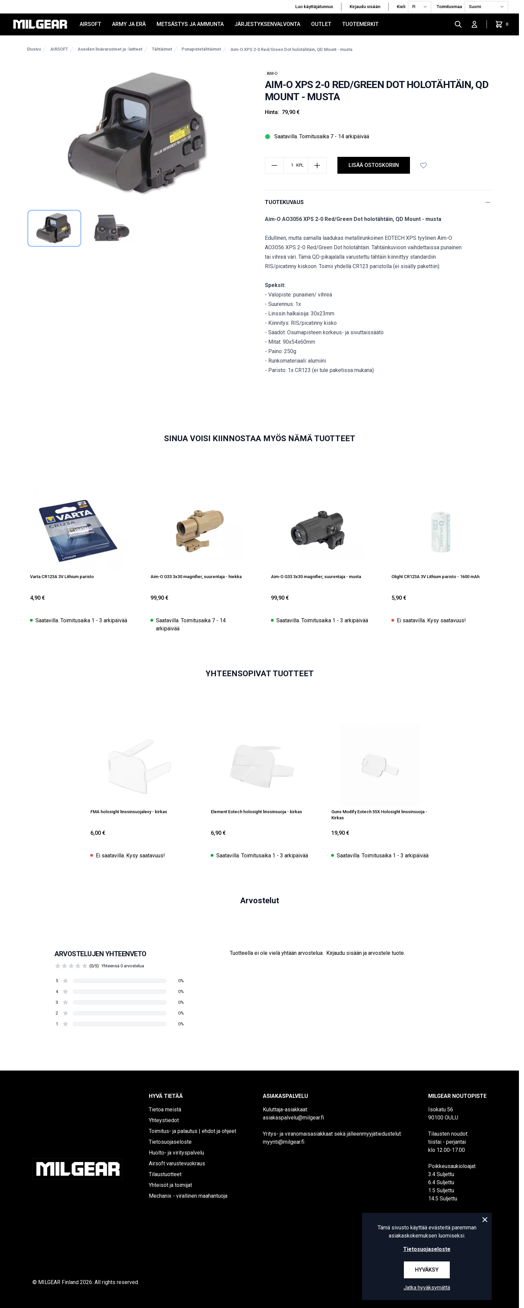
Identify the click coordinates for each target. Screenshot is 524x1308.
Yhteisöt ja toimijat (170, 1185)
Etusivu (34, 49)
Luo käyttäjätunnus (314, 6)
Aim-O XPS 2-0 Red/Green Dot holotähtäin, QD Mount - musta (291, 49)
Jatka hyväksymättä (427, 1287)
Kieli (401, 6)
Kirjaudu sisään (365, 6)
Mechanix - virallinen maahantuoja (188, 1196)
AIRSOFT (90, 24)
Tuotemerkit (360, 24)
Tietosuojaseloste (170, 1142)
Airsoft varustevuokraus (177, 1163)
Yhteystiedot (164, 1120)
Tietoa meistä (165, 1109)
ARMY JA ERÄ (129, 24)
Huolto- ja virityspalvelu (176, 1152)
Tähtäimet (162, 49)
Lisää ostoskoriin (374, 165)
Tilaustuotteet (165, 1174)
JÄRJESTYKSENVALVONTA (267, 24)
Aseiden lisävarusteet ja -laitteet (110, 49)
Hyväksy (427, 1270)
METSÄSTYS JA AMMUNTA (190, 24)
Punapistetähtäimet (201, 49)
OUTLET (321, 24)
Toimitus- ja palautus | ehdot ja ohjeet (192, 1131)
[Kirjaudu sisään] (474, 24)
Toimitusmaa (449, 6)
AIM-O (272, 73)
